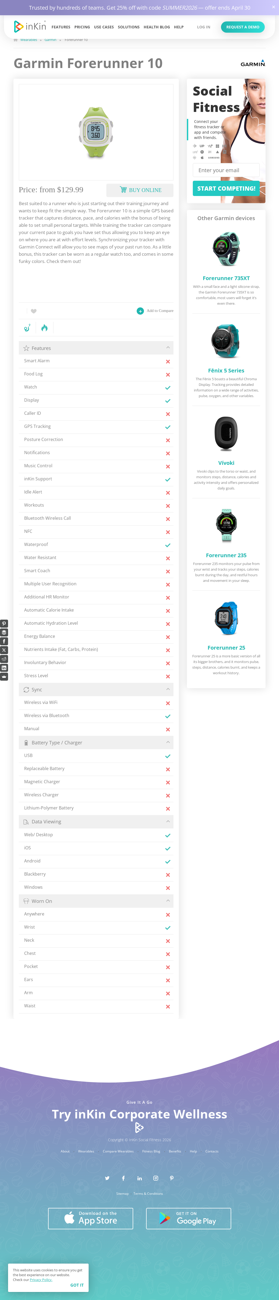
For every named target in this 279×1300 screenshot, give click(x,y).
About (65, 1151)
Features (61, 26)
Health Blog (157, 26)
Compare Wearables (119, 1151)
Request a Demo (242, 26)
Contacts (212, 1151)
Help (179, 26)
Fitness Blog (151, 1151)
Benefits (175, 1151)
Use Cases (104, 26)
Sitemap (122, 1194)
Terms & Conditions (148, 1194)
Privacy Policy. (41, 1279)
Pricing (82, 26)
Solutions (129, 26)
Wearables (86, 1151)
